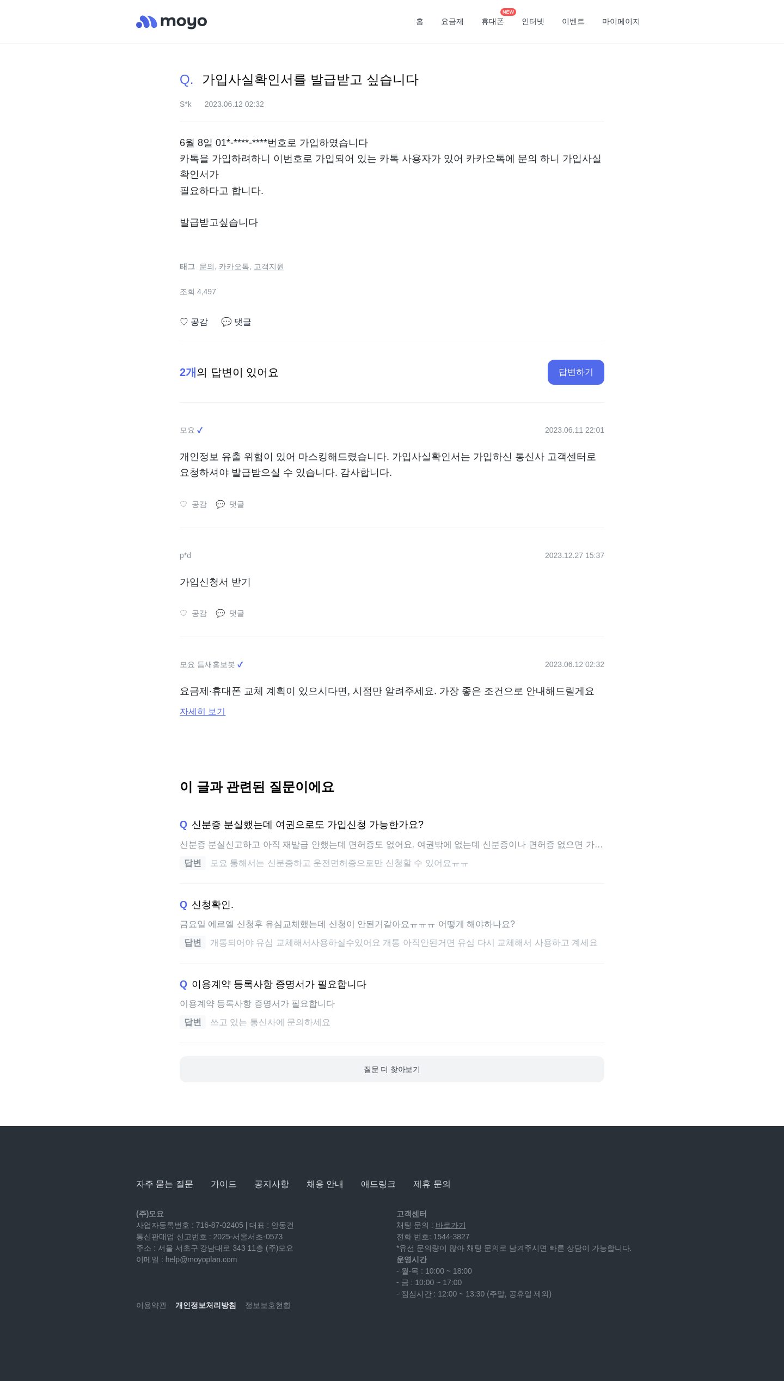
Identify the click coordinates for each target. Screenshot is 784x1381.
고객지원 (269, 266)
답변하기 (576, 372)
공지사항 (271, 1184)
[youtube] (145, 1337)
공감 (194, 322)
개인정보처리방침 (205, 1305)
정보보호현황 (268, 1305)
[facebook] (216, 1337)
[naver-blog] (168, 1337)
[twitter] (240, 1337)
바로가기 (451, 1225)
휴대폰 (496, 18)
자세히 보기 (202, 711)
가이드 (224, 1184)
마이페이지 (621, 21)
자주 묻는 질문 (164, 1184)
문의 (207, 266)
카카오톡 (234, 266)
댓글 (236, 322)
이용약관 (151, 1305)
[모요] (163, 1154)
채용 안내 (325, 1184)
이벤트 (573, 21)
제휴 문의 (431, 1184)
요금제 (452, 21)
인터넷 (533, 21)
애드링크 (378, 1184)
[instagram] (192, 1337)
